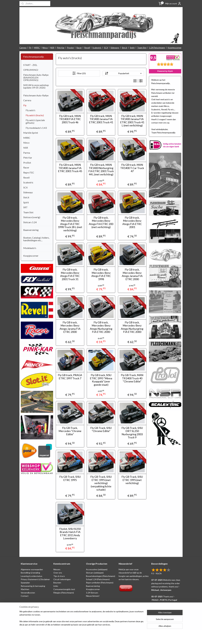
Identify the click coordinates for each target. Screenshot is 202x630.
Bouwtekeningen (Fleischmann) (100, 576)
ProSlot (27, 162)
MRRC (37, 47)
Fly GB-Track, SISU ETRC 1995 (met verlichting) (132, 480)
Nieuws (56, 569)
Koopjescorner (174, 47)
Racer (79, 47)
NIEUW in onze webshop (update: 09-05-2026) (36, 86)
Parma (26, 152)
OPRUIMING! (30, 69)
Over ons (57, 572)
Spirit (132, 47)
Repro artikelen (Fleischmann (99, 582)
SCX (106, 47)
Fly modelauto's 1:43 (36, 127)
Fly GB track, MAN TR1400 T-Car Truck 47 (132, 168)
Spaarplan (25, 582)
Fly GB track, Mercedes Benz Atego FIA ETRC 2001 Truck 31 (70, 274)
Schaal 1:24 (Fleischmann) (98, 579)
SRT (25, 207)
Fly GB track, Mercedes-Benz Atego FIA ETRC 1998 (101, 274)
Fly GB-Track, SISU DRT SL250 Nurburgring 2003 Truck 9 (132, 432)
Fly (30, 47)
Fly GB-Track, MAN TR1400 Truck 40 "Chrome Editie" (132, 378)
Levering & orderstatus (31, 576)
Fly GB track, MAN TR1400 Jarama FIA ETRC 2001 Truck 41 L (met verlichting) (132, 120)
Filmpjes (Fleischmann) (63, 592)
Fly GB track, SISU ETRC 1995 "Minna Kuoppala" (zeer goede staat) (101, 380)
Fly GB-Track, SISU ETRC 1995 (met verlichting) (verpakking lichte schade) (101, 483)
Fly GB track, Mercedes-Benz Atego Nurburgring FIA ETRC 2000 (101, 327)
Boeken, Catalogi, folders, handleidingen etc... (36, 239)
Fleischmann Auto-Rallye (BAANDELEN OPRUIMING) (35, 77)
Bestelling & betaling (30, 572)
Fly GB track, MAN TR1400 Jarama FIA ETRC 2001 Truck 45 (70, 168)
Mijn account (173, 3)
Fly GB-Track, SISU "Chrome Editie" (101, 429)
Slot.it (124, 47)
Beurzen (57, 582)
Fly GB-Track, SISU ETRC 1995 (70, 478)
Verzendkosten (28, 592)
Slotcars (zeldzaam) (95, 572)
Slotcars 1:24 (30, 222)
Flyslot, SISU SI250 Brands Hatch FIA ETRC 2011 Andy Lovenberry (70, 533)
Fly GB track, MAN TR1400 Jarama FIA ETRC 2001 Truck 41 (101, 119)
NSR (52, 47)
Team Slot (142, 47)
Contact (24, 596)
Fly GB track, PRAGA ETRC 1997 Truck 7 (70, 377)
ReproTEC (28, 172)
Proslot (70, 47)
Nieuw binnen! (93, 596)
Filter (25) (79, 73)
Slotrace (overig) (31, 217)
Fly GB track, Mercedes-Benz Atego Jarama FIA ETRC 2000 (132, 274)
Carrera (22, 47)
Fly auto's (30, 110)
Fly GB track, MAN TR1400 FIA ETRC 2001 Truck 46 (70, 119)
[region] (81, 618)
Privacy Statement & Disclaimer (35, 579)
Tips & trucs (59, 576)
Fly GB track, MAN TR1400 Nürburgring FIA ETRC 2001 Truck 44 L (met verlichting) (101, 169)
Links (55, 586)
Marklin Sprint (30, 132)
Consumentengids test (64, 589)
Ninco (45, 47)
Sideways (114, 47)
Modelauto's (29, 248)
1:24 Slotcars (92, 592)
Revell (87, 47)
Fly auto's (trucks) (35, 115)
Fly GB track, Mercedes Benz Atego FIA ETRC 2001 (132, 222)
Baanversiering (31, 229)
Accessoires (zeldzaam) (96, 569)
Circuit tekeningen (62, 579)
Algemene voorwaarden (32, 569)
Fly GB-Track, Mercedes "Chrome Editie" (69, 431)
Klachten (25, 589)
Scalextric (96, 47)
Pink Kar (61, 47)
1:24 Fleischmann (157, 47)
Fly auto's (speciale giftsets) (35, 121)
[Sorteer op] (123, 73)
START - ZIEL (30, 64)
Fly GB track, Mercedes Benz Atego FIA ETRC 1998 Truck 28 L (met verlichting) (70, 224)
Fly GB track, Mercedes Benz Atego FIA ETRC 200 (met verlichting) (101, 222)
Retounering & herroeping (33, 586)
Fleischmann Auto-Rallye (35, 95)
